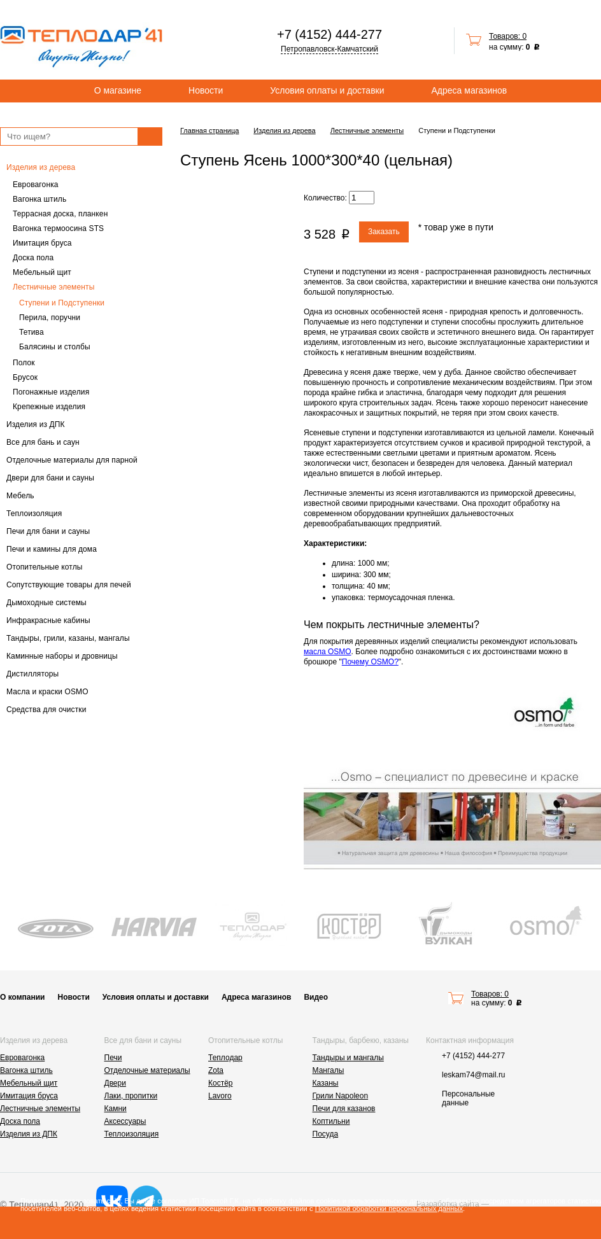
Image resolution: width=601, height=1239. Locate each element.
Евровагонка (36, 184)
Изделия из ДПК (35, 424)
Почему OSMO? (370, 661)
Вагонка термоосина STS (58, 228)
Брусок (25, 377)
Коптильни (331, 1121)
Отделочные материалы (147, 1070)
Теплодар (225, 1057)
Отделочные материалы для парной (72, 460)
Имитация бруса (42, 243)
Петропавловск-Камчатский (329, 49)
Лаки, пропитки (131, 1095)
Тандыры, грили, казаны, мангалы (68, 638)
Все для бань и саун (43, 442)
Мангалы (328, 1070)
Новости (205, 90)
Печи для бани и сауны (48, 531)
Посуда (326, 1134)
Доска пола (33, 257)
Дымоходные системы (46, 602)
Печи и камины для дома (51, 549)
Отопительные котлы (44, 567)
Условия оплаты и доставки (327, 90)
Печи (113, 1057)
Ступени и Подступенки (61, 302)
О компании (22, 997)
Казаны (326, 1083)
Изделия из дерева (40, 167)
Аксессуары (125, 1121)
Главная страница (209, 130)
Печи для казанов (344, 1108)
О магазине (117, 90)
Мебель (20, 495)
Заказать (384, 231)
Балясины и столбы (54, 346)
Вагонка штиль (39, 199)
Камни (115, 1108)
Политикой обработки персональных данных (389, 1208)
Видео (316, 997)
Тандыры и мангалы (348, 1057)
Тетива (31, 332)
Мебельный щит (42, 272)
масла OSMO (327, 651)
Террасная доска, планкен (60, 213)
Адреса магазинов (469, 90)
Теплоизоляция (34, 513)
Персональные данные (468, 1098)
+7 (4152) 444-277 (329, 34)
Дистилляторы (32, 673)
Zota (215, 1070)
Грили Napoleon (341, 1095)
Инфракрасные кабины (48, 620)
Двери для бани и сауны (50, 477)
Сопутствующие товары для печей (68, 584)
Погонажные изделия (51, 392)
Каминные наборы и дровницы (62, 656)
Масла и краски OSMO (47, 691)
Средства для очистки (46, 709)
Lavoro (220, 1095)
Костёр (220, 1083)
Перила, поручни (49, 317)
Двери (115, 1083)
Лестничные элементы (53, 287)
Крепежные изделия (49, 406)
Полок (24, 362)
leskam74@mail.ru (474, 1074)
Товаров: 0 (508, 36)
